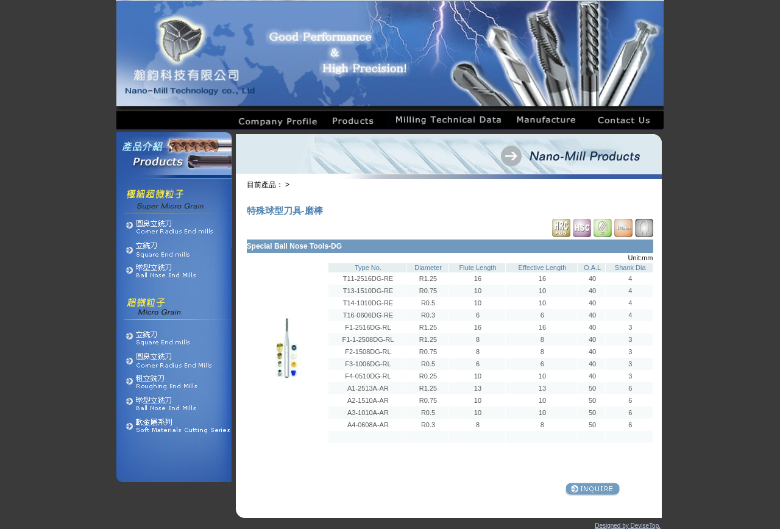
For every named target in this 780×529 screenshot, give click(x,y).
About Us (546, 527)
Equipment (580, 527)
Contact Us (590, 527)
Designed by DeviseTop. (628, 525)
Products (554, 527)
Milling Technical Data (567, 527)
